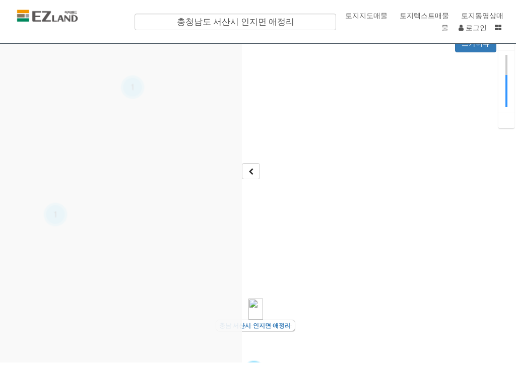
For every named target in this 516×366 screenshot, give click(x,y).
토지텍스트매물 (423, 15)
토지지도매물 (365, 15)
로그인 (473, 27)
